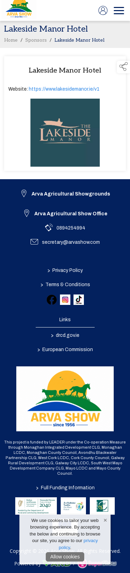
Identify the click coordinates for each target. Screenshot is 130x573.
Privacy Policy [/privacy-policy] (65, 270)
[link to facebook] (51, 299)
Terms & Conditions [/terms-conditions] (65, 284)
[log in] (103, 10)
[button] (123, 67)
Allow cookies (65, 556)
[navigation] (119, 10)
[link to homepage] (19, 10)
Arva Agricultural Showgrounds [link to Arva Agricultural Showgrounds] (71, 194)
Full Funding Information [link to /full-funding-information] (65, 487)
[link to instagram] (65, 299)
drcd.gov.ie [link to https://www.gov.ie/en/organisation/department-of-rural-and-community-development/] (65, 335)
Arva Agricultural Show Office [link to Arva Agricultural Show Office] (70, 213)
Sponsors (36, 41)
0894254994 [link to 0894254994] (71, 228)
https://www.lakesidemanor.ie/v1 (64, 90)
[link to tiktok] (78, 299)
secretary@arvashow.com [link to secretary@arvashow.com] (71, 242)
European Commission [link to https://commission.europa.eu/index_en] (65, 349)
